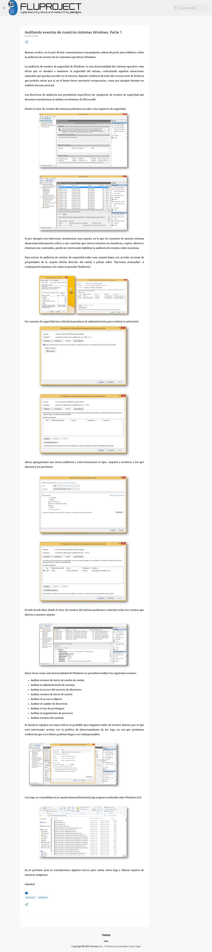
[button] (26, 42)
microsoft (30, 898)
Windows (43, 898)
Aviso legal (135, 946)
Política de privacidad (116, 946)
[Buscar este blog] (194, 7)
